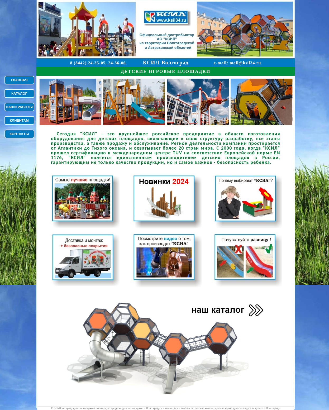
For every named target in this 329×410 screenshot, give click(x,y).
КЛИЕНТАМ (19, 120)
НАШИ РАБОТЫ (19, 107)
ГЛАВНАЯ (19, 80)
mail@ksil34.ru (245, 63)
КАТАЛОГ (19, 94)
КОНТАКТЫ (19, 134)
